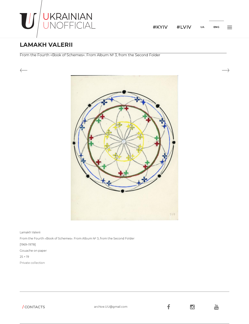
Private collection (32, 263)
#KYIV (160, 27)
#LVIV (184, 27)
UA (202, 27)
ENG (216, 27)
